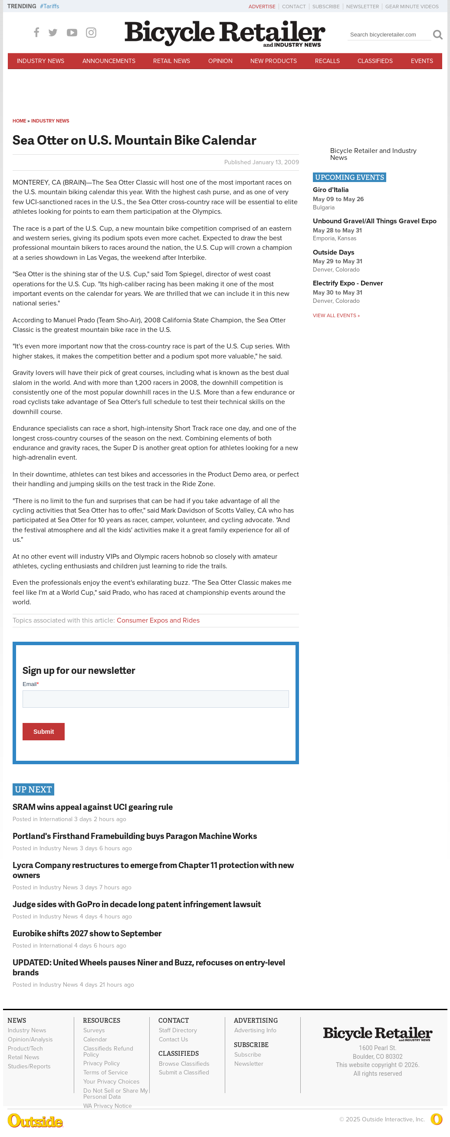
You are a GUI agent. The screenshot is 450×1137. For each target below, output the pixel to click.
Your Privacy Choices (111, 1081)
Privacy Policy (101, 1063)
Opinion (220, 61)
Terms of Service (105, 1072)
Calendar (95, 1039)
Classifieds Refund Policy (108, 1051)
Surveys (94, 1030)
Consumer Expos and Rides (158, 620)
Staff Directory (178, 1030)
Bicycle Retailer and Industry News (373, 154)
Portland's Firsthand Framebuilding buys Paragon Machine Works (135, 836)
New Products (273, 61)
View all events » (336, 315)
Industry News (40, 61)
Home (19, 121)
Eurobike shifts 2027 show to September (87, 933)
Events (422, 61)
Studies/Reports (29, 1066)
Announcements (108, 61)
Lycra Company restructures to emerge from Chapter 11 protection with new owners (153, 870)
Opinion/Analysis (30, 1039)
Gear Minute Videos (412, 6)
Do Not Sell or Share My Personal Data (115, 1093)
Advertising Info (255, 1030)
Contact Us (173, 1039)
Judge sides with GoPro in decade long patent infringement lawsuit (137, 904)
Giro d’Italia (331, 190)
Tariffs (51, 6)
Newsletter (362, 6)
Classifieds (375, 61)
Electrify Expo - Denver (348, 283)
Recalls (327, 61)
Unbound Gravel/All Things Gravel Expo (375, 221)
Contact (294, 6)
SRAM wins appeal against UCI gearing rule (93, 806)
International (55, 819)
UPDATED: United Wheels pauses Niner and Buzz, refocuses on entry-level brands (149, 967)
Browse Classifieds (184, 1063)
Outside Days (334, 252)
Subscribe (326, 6)
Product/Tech (25, 1048)
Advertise (262, 6)
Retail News (171, 61)
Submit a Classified (184, 1072)
